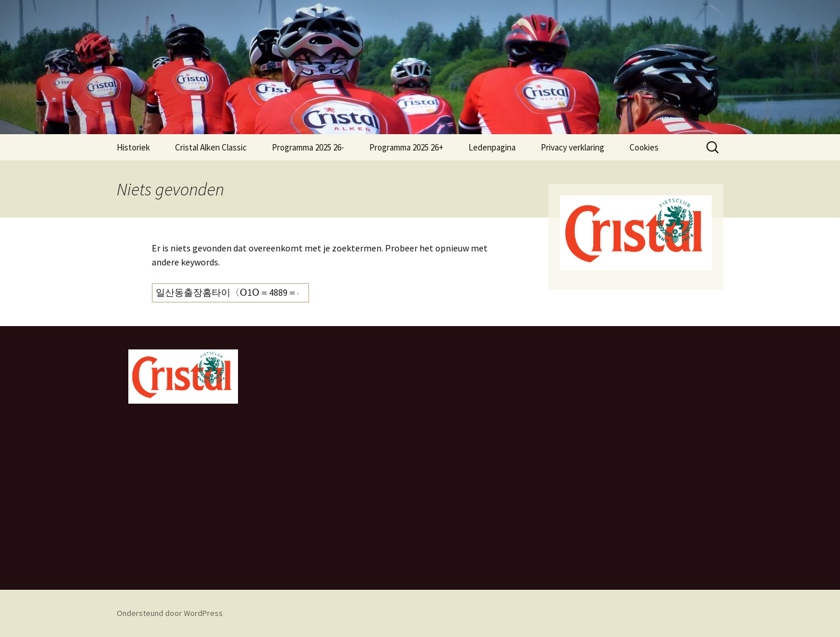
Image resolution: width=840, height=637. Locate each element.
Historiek (133, 147)
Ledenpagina (492, 147)
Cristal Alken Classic (211, 147)
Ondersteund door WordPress (170, 613)
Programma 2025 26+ (406, 147)
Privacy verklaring (572, 147)
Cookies (644, 147)
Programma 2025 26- (308, 147)
